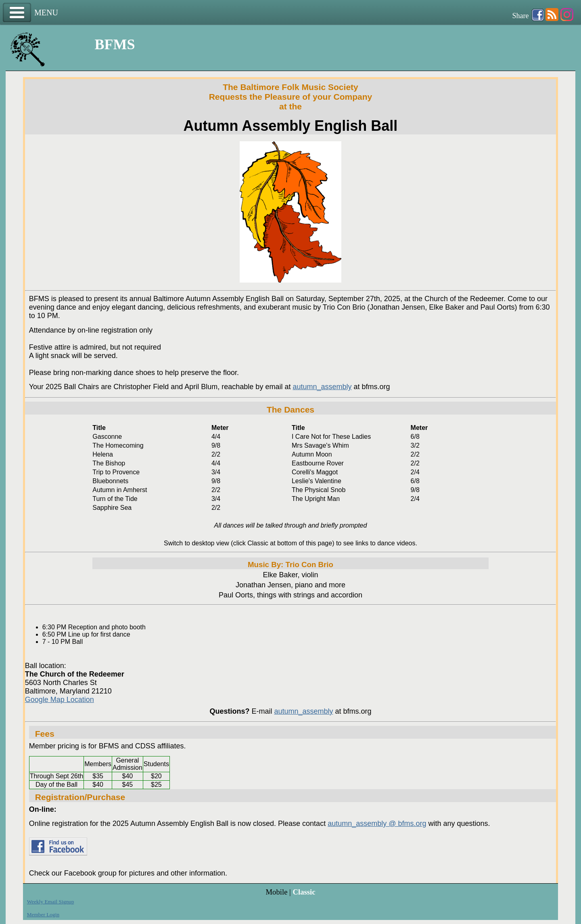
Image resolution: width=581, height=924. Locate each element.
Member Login (43, 914)
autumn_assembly (322, 387)
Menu (17, 13)
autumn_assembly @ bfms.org (377, 823)
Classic (304, 892)
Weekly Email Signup (50, 902)
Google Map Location (59, 700)
